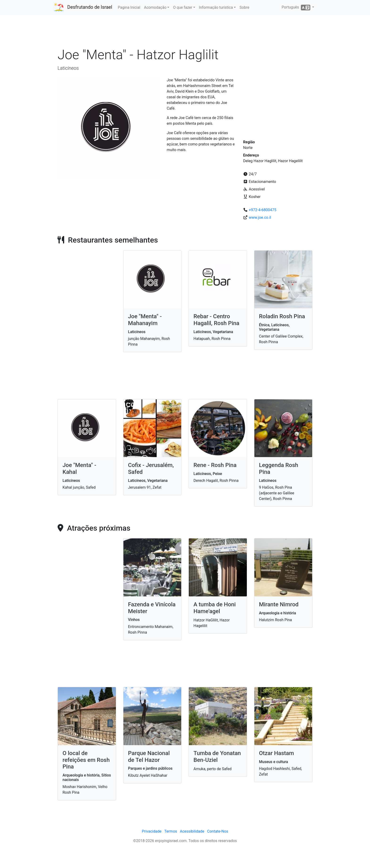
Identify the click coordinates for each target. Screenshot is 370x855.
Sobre (244, 7)
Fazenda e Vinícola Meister (152, 608)
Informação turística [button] (216, 7)
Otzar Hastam (276, 753)
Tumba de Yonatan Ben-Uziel (217, 756)
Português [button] (296, 7)
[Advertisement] (185, 32)
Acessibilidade (192, 831)
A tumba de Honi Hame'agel (214, 608)
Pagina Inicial (129, 7)
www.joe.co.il (260, 217)
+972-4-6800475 (262, 210)
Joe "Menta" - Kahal (79, 468)
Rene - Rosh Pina (214, 465)
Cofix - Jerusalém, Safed (151, 468)
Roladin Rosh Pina (282, 316)
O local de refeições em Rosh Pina (86, 760)
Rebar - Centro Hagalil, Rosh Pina (216, 319)
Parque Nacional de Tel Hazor (149, 756)
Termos (170, 831)
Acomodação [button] (155, 7)
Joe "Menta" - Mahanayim (145, 319)
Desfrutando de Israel (89, 7)
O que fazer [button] (182, 7)
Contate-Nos (217, 831)
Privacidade (151, 831)
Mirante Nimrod (279, 604)
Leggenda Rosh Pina (278, 468)
